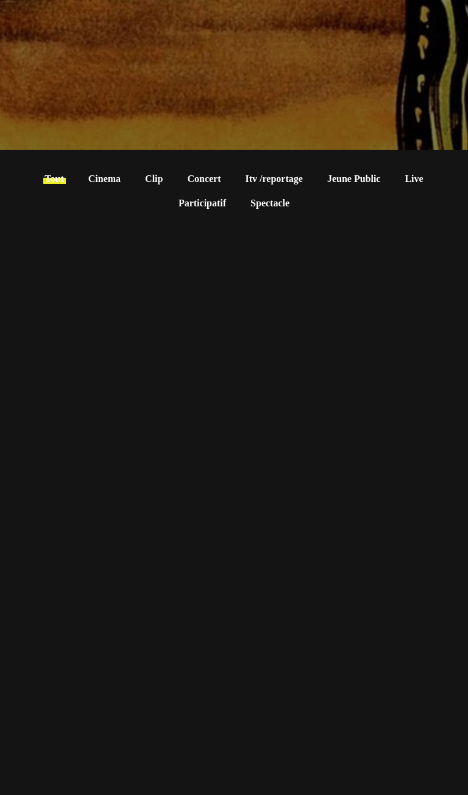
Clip (154, 178)
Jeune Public (354, 178)
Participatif (202, 203)
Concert (204, 178)
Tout (53, 178)
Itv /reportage (274, 178)
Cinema (104, 178)
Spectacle (269, 203)
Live (414, 178)
